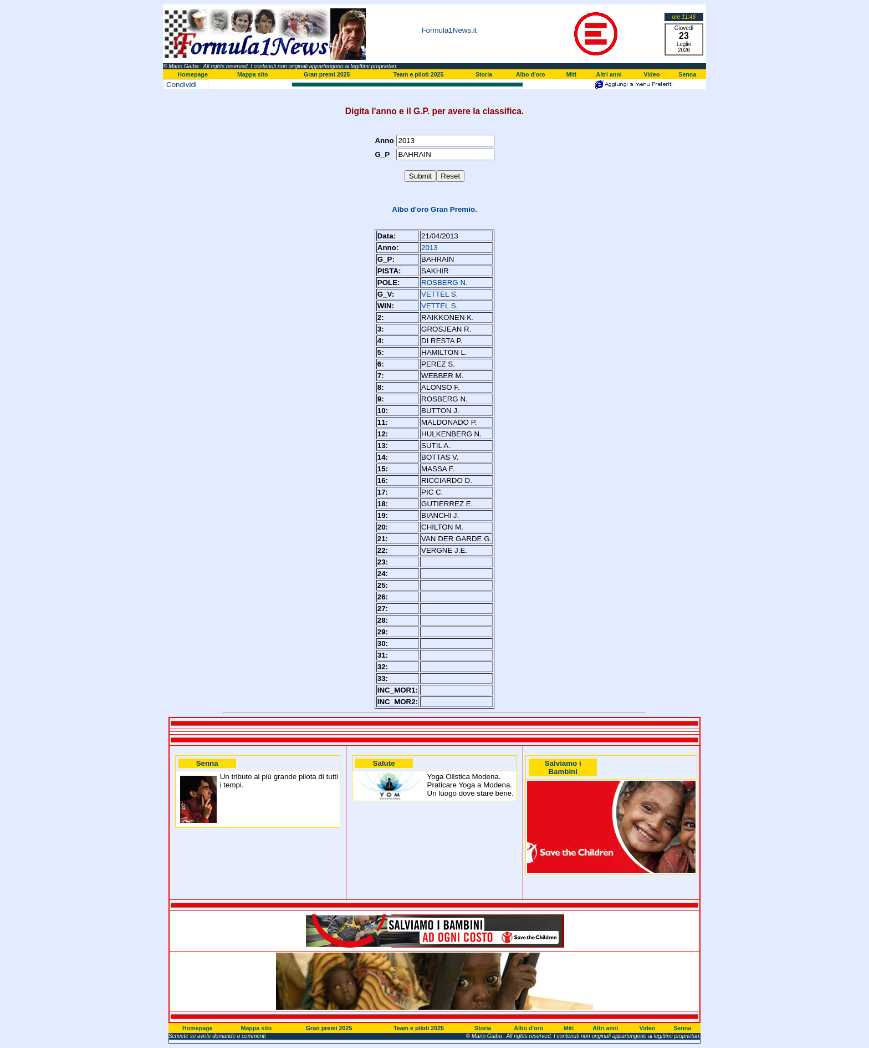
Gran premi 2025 (327, 74)
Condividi (181, 84)
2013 (429, 247)
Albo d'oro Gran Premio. (434, 209)
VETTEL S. (439, 294)
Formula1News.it (449, 30)
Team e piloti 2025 (418, 74)
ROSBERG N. (444, 282)
